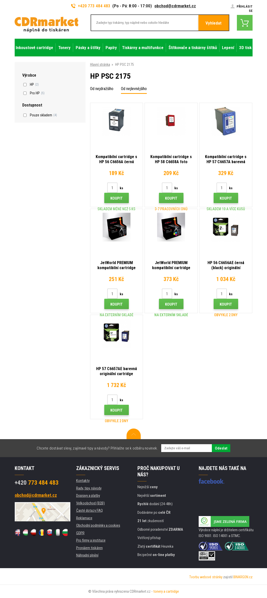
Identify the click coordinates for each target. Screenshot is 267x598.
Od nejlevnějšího (134, 88)
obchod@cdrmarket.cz (175, 5)
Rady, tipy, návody (88, 488)
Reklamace (84, 518)
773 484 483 (36, 482)
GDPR (80, 533)
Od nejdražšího (101, 88)
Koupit (116, 198)
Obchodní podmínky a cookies (98, 525)
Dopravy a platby (88, 495)
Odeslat (221, 448)
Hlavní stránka (100, 64)
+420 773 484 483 (91, 5)
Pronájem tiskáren (89, 548)
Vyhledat (213, 23)
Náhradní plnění (87, 555)
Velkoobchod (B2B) (90, 503)
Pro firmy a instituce (91, 540)
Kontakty (83, 480)
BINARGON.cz (243, 577)
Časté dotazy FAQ (89, 510)
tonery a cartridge (166, 591)
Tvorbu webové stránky (205, 577)
